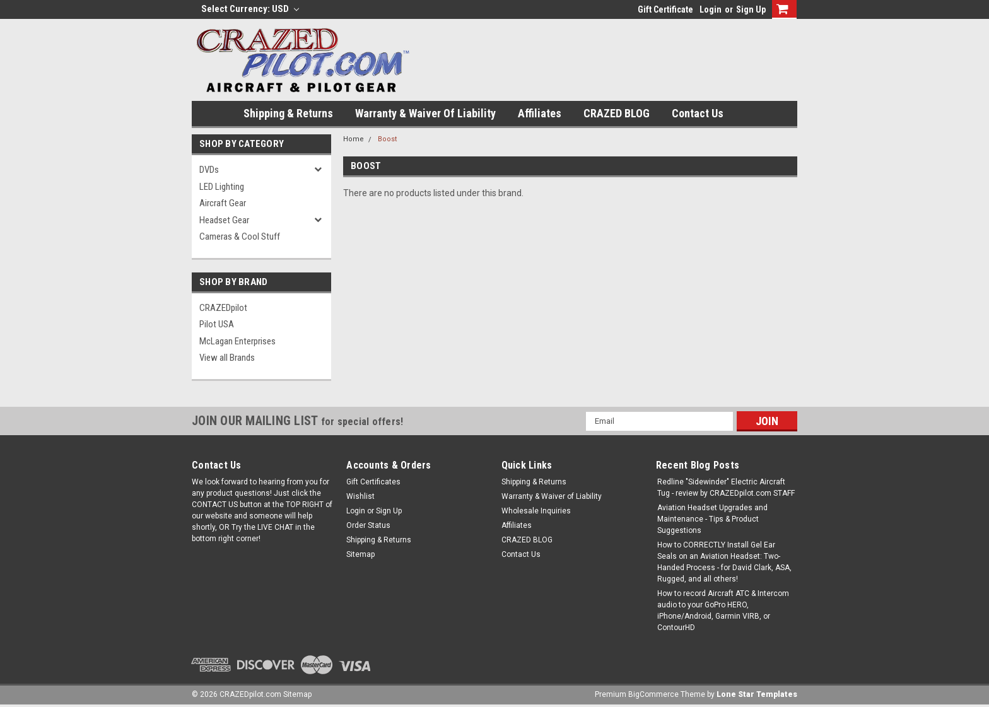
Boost (387, 139)
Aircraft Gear (222, 203)
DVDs (209, 169)
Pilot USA (216, 324)
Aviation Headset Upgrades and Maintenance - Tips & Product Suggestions (712, 519)
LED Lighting (221, 186)
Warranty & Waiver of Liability (425, 113)
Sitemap (360, 554)
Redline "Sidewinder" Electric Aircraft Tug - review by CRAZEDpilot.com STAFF (726, 487)
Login (710, 9)
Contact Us (697, 113)
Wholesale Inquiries (536, 510)
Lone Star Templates (757, 694)
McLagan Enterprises (237, 341)
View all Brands (227, 357)
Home (353, 139)
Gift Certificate (665, 9)
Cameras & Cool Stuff (239, 236)
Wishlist (360, 496)
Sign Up (751, 9)
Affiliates (539, 113)
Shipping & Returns (288, 113)
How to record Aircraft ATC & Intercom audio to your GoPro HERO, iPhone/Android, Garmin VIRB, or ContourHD (723, 610)
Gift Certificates (373, 481)
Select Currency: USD (250, 9)
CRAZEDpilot (223, 307)
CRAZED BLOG (616, 113)
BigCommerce (653, 694)
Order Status (368, 525)
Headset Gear (224, 220)
